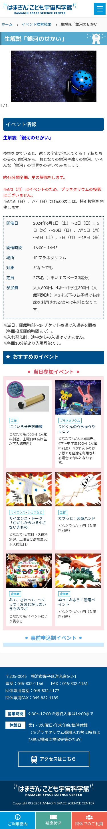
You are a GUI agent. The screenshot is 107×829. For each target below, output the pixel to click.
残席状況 (53, 820)
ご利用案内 (18, 820)
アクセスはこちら (53, 759)
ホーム (7, 24)
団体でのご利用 (89, 820)
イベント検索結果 (36, 24)
